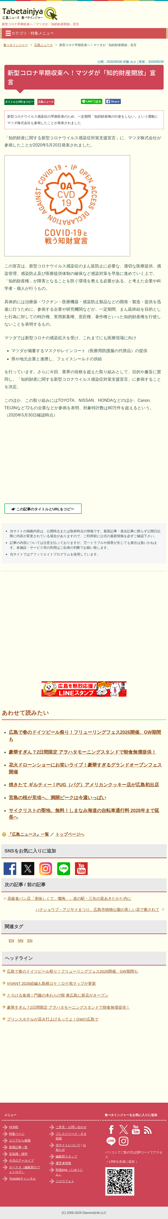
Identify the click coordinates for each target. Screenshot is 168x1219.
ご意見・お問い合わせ (71, 1127)
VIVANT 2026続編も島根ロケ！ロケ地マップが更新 (51, 983)
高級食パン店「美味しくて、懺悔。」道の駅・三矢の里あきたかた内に (69, 898)
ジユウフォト (65, 1181)
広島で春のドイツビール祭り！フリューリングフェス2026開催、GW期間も (72, 971)
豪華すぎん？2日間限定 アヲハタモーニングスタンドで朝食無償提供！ (82, 752)
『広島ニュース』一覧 (28, 834)
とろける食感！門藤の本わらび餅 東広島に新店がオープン (57, 995)
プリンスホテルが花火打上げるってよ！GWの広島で (53, 1019)
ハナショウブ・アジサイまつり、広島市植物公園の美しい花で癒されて (97, 909)
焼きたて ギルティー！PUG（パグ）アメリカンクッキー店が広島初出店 (84, 784)
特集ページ (16, 1134)
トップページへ (69, 834)
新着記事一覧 (18, 1147)
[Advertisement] (84, 461)
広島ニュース (46, 101)
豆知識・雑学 (18, 1154)
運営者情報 (63, 1163)
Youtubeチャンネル (22, 1178)
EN (11, 940)
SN (29, 940)
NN (20, 940)
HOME (13, 1127)
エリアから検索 (20, 1140)
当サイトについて (68, 1145)
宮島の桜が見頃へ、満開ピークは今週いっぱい (57, 797)
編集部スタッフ (66, 1156)
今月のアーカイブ (21, 1160)
